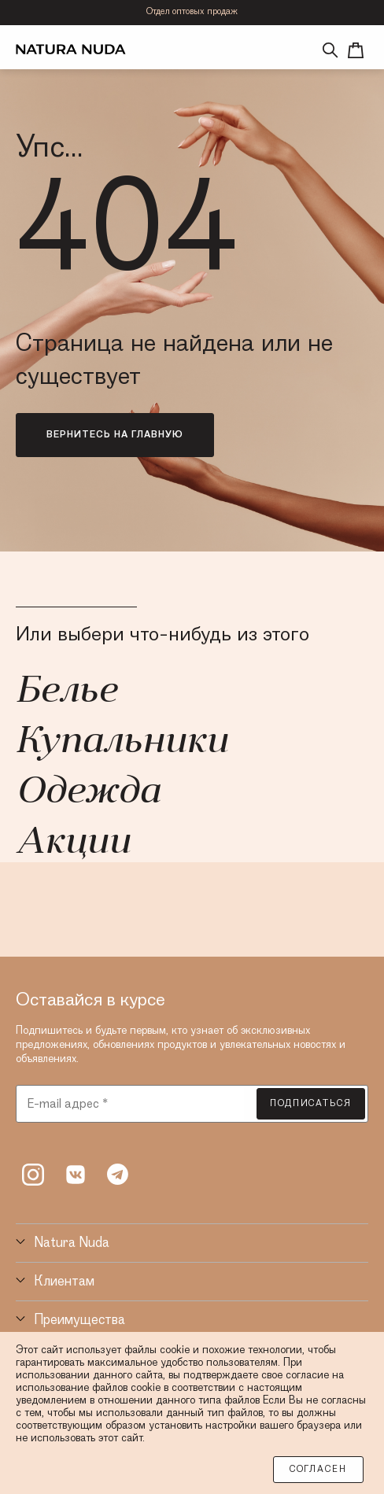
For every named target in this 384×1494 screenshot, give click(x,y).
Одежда (88, 793)
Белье (66, 692)
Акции (73, 843)
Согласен (318, 1469)
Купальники (121, 743)
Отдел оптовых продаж (192, 12)
